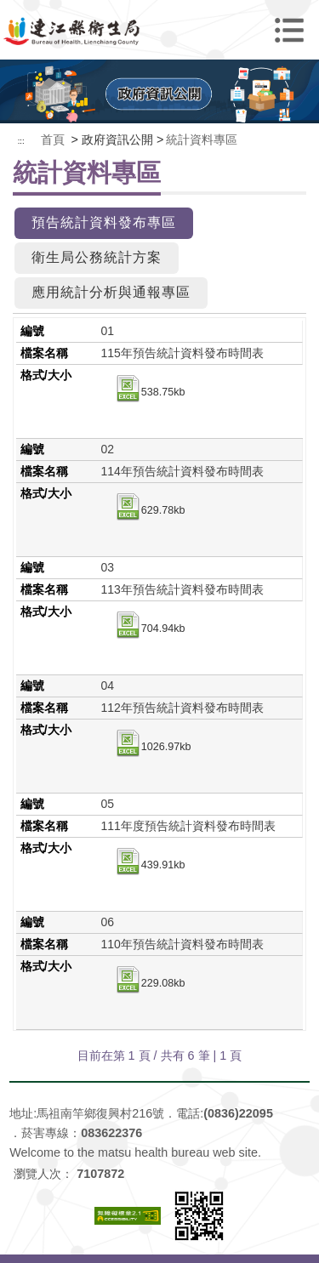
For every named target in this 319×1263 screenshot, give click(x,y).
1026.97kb (152, 747)
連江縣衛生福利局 (159, 30)
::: (21, 141)
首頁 (53, 139)
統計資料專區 (201, 139)
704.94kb (149, 629)
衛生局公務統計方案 (96, 257)
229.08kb (149, 984)
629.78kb (149, 511)
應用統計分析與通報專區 (111, 292)
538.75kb (149, 393)
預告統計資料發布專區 (103, 222)
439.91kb (149, 866)
